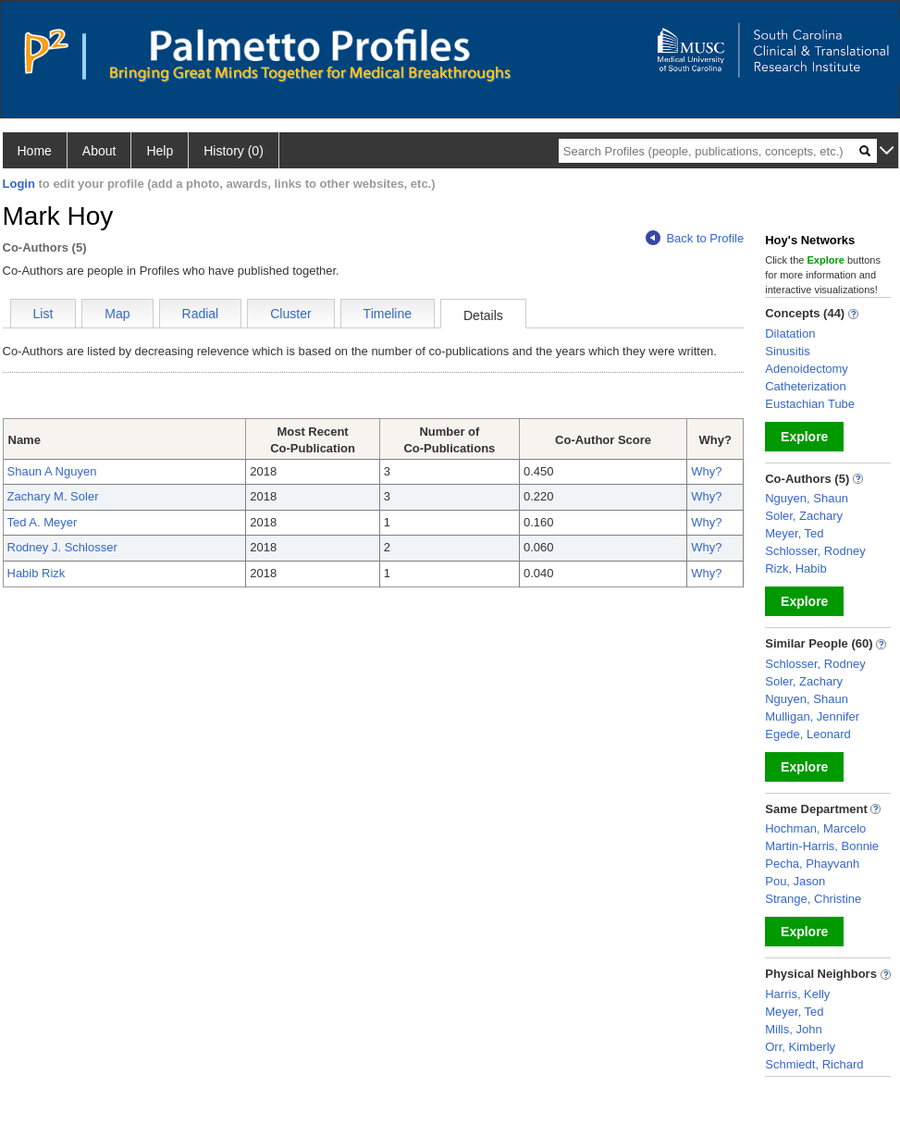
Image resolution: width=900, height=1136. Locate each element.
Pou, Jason (795, 881)
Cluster (290, 313)
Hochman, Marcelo (815, 828)
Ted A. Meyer (42, 522)
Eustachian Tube (810, 404)
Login (19, 184)
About (99, 150)
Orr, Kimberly (800, 1047)
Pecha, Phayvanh (812, 864)
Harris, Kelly (797, 994)
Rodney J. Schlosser (62, 547)
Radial (200, 313)
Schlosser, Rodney (815, 551)
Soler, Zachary (804, 516)
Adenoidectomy (806, 369)
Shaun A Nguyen (52, 471)
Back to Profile (695, 238)
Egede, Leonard (808, 734)
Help (159, 150)
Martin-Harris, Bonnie (822, 846)
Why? (706, 471)
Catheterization (805, 386)
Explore (804, 436)
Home (35, 150)
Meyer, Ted (794, 533)
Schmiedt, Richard (814, 1064)
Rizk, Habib (795, 568)
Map (117, 313)
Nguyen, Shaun (806, 498)
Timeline (388, 313)
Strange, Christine (813, 899)
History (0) (233, 150)
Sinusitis (787, 351)
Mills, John (793, 1029)
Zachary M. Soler (53, 496)
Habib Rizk (36, 573)
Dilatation (790, 333)
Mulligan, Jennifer (812, 716)
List (43, 313)
